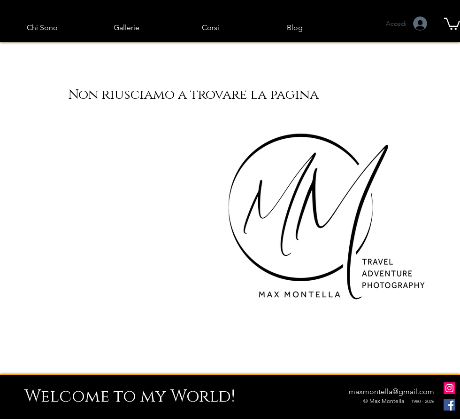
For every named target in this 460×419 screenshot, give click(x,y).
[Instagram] (449, 388)
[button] (452, 23)
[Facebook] (449, 405)
